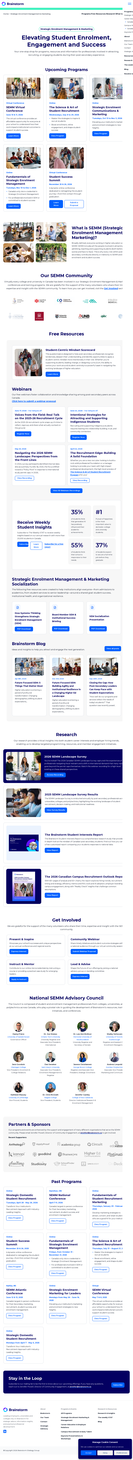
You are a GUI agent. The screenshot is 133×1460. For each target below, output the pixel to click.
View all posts (113, 650)
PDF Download (24, 631)
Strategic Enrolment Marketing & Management (75, 1424)
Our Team (44, 1423)
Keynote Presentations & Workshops (72, 1442)
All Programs (66, 1419)
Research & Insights (106, 1419)
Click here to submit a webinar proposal (34, 401)
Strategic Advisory (44, 1432)
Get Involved (111, 288)
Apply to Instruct (18, 985)
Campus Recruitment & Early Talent (76, 1437)
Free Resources (98, 14)
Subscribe (24, 545)
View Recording (24, 478)
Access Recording (55, 777)
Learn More (13, 136)
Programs (86, 14)
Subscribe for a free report (54, 546)
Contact (43, 1427)
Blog (100, 1427)
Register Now (23, 434)
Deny (105, 1453)
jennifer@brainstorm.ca (91, 1138)
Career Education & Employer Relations (73, 1431)
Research (110, 14)
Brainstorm (45, 1419)
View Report (52, 852)
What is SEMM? (122, 14)
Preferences (121, 1453)
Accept (88, 1453)
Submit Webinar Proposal (84, 957)
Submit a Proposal (74, 203)
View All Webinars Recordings (66, 491)
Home (6, 14)
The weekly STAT (105, 1423)
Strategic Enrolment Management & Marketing (30, 14)
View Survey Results (56, 812)
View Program (57, 136)
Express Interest (18, 954)
